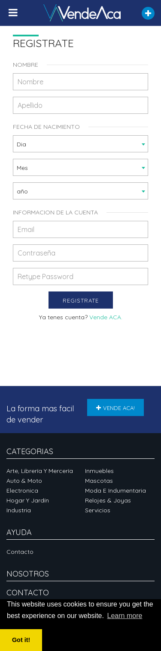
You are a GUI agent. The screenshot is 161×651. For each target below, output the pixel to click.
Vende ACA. (105, 317)
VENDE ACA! (115, 407)
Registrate (81, 300)
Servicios (97, 510)
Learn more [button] (125, 615)
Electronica (22, 490)
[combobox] (80, 143)
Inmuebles (99, 471)
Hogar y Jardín (27, 500)
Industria (18, 510)
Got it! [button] (21, 639)
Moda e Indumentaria (115, 490)
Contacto (19, 552)
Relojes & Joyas (108, 500)
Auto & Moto (24, 481)
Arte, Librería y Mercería (39, 471)
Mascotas (99, 481)
